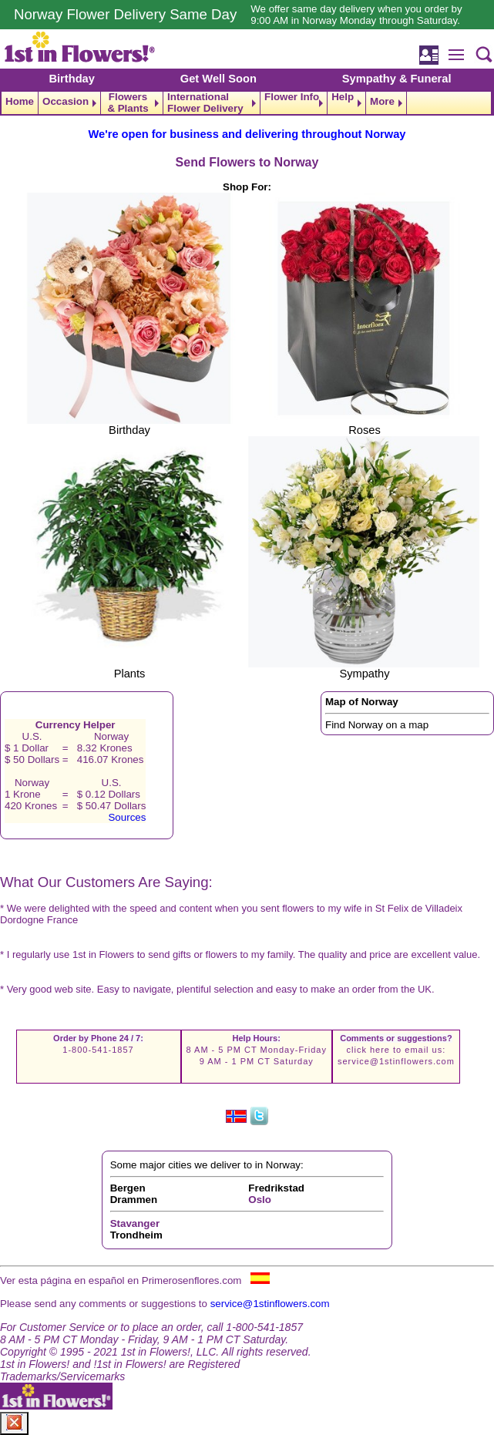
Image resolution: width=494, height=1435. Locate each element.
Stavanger (135, 1223)
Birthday (71, 78)
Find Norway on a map (376, 725)
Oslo (259, 1199)
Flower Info (291, 97)
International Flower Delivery (205, 103)
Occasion (65, 101)
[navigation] (247, 103)
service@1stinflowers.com (396, 1061)
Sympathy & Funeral (397, 78)
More (382, 101)
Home (19, 101)
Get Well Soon (218, 78)
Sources (127, 817)
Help (342, 97)
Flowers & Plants (127, 103)
